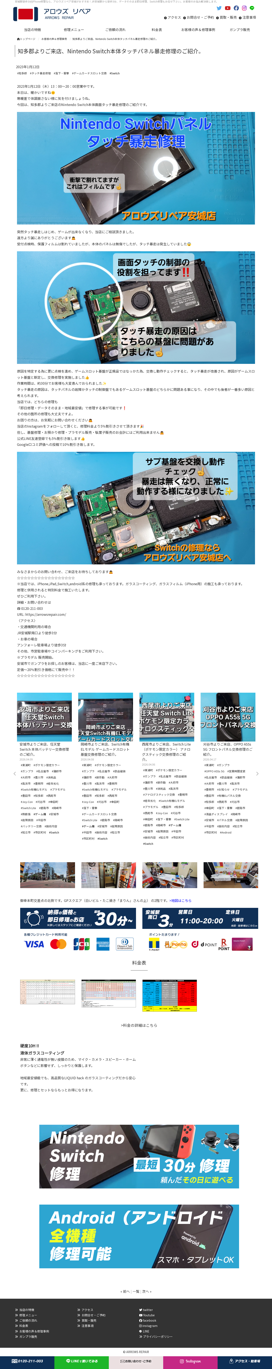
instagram (148, 1326)
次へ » (147, 1291)
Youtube (147, 1315)
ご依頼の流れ (28, 1320)
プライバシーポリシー (158, 1336)
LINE (146, 1331)
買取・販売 (228, 17)
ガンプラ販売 (28, 1336)
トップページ (26, 39)
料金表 (23, 1326)
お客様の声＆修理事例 (34, 1331)
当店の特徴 (26, 1310)
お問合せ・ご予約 (200, 17)
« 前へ (125, 1291)
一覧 (136, 1291)
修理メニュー (28, 1315)
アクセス (174, 17)
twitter (146, 1310)
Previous (15, 774)
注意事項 (249, 17)
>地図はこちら (180, 900)
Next (257, 774)
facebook (147, 1320)
